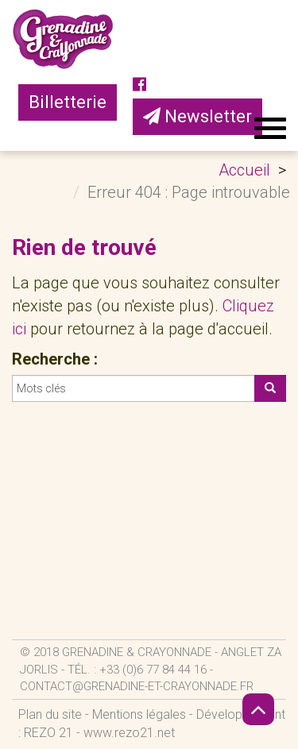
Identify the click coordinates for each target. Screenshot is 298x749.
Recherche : (55, 359)
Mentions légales (139, 714)
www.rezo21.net (129, 732)
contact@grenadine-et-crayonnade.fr (136, 686)
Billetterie (67, 102)
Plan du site (50, 714)
